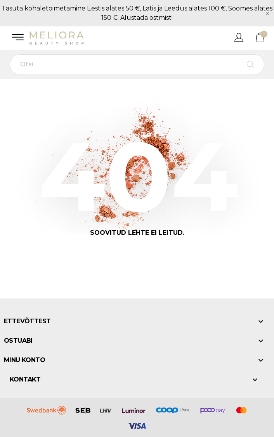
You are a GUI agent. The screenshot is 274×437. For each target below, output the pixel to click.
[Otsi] (137, 64)
